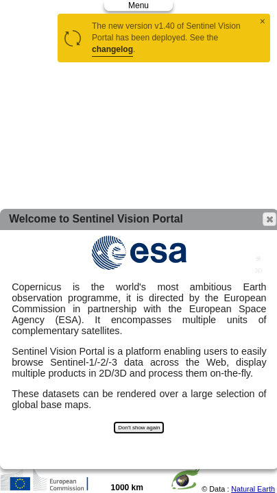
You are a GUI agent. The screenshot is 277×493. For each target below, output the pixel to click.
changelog (112, 49)
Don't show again (139, 428)
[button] (269, 219)
